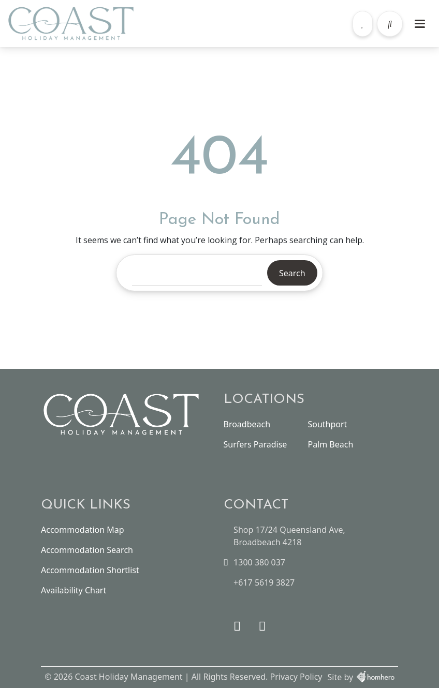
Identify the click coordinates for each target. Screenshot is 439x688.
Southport (327, 424)
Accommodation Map (82, 529)
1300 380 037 (259, 562)
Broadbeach (247, 424)
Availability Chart (73, 590)
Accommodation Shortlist (90, 570)
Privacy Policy (296, 676)
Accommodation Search (87, 550)
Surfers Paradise (255, 444)
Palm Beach (330, 444)
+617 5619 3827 (264, 582)
